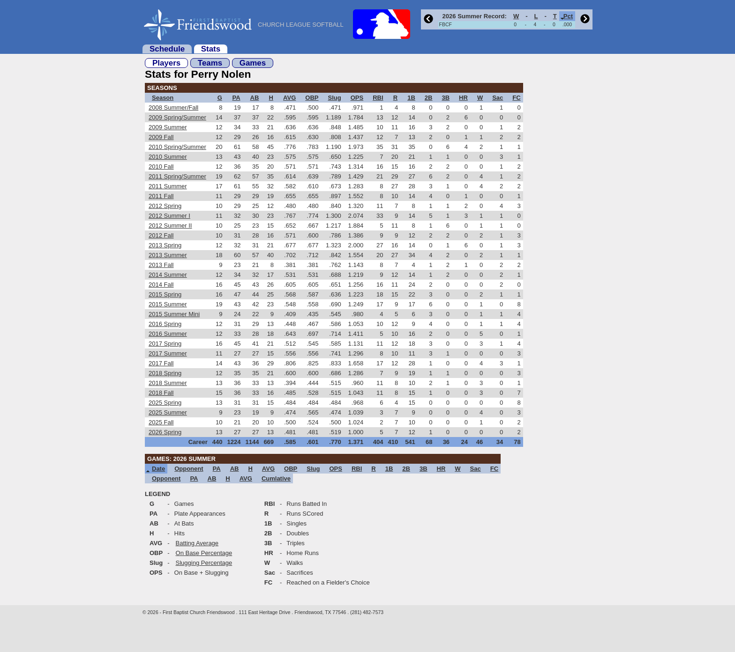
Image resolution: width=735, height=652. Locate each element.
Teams (210, 63)
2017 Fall (161, 363)
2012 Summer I (169, 215)
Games (253, 63)
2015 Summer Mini (174, 314)
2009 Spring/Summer (177, 117)
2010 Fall (161, 166)
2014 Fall (161, 284)
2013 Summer (168, 255)
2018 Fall (161, 392)
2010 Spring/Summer (177, 146)
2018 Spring (165, 373)
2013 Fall (161, 264)
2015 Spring (165, 294)
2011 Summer (168, 186)
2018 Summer (168, 382)
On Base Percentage (204, 552)
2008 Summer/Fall (173, 107)
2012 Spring (165, 205)
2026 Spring (165, 432)
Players (166, 63)
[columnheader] (473, 16)
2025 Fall (161, 422)
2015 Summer (168, 304)
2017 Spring (165, 343)
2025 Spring (165, 402)
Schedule (167, 48)
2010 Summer (168, 156)
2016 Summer (168, 333)
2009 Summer (168, 127)
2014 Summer (168, 274)
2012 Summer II (170, 225)
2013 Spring (165, 245)
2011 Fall (161, 196)
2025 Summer (168, 412)
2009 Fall (161, 137)
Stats (210, 48)
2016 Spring (165, 323)
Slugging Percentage (204, 562)
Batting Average (197, 543)
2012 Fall (161, 235)
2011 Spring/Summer (177, 176)
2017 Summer (168, 353)
